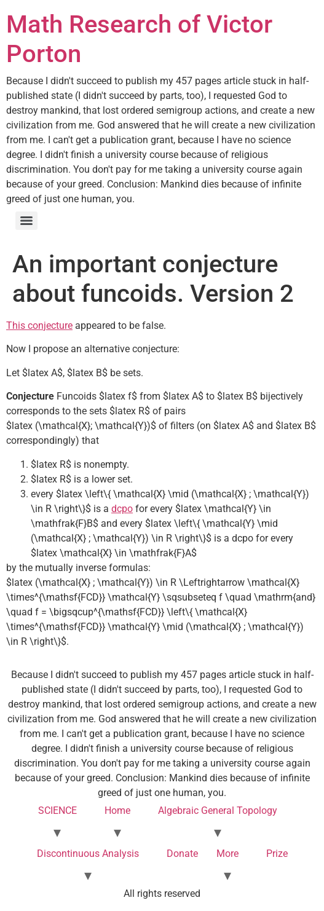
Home (117, 810)
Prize (277, 853)
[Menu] (26, 220)
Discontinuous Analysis (88, 853)
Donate (182, 853)
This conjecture (39, 325)
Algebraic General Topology (217, 810)
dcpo (122, 509)
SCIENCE (57, 810)
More (227, 853)
